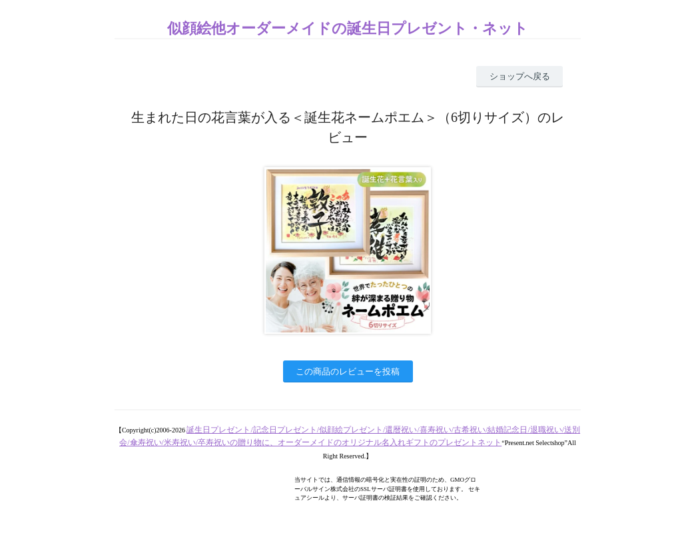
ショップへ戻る (520, 76)
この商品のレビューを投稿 (348, 371)
